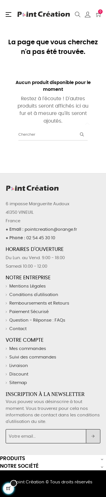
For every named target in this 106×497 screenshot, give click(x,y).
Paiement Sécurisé (29, 312)
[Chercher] (53, 134)
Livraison (18, 366)
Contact (18, 329)
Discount (18, 374)
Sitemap (18, 383)
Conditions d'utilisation (33, 295)
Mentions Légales (27, 286)
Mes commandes (27, 349)
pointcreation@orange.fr (51, 229)
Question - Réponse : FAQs (37, 320)
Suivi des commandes (32, 357)
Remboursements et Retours (39, 303)
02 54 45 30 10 (40, 238)
